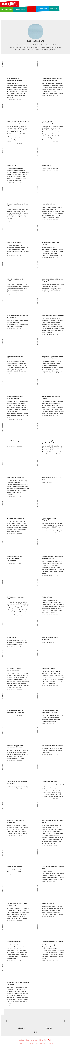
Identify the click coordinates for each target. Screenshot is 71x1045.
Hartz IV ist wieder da (48, 204)
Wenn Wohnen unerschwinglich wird (53, 315)
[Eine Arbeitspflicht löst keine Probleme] (53, 234)
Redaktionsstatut (34, 1043)
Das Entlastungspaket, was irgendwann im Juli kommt (50, 711)
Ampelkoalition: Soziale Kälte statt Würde (52, 821)
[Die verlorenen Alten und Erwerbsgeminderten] (17, 659)
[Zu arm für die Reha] (53, 894)
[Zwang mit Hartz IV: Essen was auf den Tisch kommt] (17, 894)
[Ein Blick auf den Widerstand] (17, 509)
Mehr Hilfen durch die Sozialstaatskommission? (14, 79)
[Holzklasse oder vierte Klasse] (17, 469)
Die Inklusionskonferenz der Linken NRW (17, 205)
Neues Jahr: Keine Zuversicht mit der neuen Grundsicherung (18, 122)
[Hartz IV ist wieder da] (53, 195)
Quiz (27, 1040)
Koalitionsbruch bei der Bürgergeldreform (49, 519)
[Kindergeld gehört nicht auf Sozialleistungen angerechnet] (17, 702)
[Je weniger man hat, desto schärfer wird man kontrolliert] (53, 548)
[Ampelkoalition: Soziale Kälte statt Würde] (53, 811)
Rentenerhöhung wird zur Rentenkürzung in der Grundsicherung (14, 558)
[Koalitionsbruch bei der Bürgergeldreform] (53, 509)
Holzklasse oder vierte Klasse (15, 477)
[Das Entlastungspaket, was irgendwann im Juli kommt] (53, 702)
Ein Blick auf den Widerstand (15, 518)
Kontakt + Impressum (23, 1043)
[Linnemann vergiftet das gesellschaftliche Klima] (53, 432)
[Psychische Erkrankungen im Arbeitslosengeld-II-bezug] (17, 736)
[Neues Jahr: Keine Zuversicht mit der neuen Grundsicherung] (17, 112)
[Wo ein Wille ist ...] (53, 156)
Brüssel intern (22, 1028)
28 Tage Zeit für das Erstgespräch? (52, 745)
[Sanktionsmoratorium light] (53, 773)
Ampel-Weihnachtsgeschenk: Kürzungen (15, 442)
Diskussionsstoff (37, 151)
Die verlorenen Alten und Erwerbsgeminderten (14, 669)
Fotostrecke (33, 1040)
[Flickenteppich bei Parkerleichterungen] (53, 112)
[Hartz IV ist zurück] (17, 156)
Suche (50, 1040)
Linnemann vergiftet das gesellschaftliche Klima (49, 442)
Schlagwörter (43, 1040)
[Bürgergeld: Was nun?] (53, 659)
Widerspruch (2, 64)
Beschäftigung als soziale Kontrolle (52, 941)
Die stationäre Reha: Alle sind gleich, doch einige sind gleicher (53, 357)
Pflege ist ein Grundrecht (14, 242)
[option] (22, 1021)
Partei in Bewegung (2, 428)
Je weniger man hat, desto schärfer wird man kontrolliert (52, 557)
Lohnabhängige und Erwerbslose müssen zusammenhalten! (52, 79)
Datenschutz (43, 1043)
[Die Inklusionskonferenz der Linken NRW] (17, 195)
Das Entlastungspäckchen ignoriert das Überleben (17, 782)
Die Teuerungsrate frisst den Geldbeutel (15, 598)
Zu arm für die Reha (48, 903)
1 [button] (34, 1032)
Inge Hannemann (12, 99)
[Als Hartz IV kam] (53, 588)
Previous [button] (6, 1021)
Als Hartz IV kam (47, 597)
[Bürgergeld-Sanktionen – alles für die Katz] (53, 388)
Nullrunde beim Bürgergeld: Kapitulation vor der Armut (15, 280)
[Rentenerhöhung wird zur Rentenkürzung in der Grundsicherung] (17, 548)
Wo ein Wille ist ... (47, 165)
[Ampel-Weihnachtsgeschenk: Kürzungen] (17, 432)
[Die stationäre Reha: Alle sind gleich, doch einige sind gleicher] (53, 347)
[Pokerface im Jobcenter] (17, 933)
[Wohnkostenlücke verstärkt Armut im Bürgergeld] (53, 270)
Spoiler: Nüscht (11, 637)
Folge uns (50, 1043)
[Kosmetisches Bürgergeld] (17, 858)
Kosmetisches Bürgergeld (14, 866)
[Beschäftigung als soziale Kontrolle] (53, 933)
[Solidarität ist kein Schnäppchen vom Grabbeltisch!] (17, 973)
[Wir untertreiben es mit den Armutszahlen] (53, 629)
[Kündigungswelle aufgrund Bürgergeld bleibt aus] (17, 388)
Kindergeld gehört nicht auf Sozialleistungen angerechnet (15, 711)
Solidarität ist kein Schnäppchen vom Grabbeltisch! (18, 983)
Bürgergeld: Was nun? (48, 668)
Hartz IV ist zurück (12, 165)
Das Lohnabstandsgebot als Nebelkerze (15, 357)
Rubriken (2, 1011)
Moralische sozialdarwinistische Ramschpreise (16, 821)
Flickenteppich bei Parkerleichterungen (48, 122)
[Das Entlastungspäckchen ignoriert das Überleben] (17, 773)
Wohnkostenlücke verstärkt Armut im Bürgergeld (53, 280)
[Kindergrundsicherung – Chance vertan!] (53, 469)
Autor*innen (21, 1040)
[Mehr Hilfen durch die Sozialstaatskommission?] (17, 70)
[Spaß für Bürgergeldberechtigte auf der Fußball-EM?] (17, 307)
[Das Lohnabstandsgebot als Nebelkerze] (17, 347)
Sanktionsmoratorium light (50, 782)
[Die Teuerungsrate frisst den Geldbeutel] (17, 588)
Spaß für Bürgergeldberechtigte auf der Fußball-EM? (17, 316)
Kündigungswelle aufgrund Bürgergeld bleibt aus (15, 397)
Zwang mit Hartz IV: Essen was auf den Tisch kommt (17, 904)
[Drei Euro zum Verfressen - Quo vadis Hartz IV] (53, 858)
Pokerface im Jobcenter (14, 941)
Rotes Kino (49, 1028)
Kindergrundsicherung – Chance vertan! (51, 478)
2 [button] (37, 1032)
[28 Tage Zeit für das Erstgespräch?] (53, 736)
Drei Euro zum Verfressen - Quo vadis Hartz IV (53, 867)
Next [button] (64, 1021)
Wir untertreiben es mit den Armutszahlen (50, 638)
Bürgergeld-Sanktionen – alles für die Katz (52, 397)
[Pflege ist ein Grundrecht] (17, 234)
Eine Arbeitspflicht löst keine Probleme (50, 243)
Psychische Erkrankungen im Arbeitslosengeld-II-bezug (15, 746)
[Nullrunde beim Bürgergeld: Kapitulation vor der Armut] (17, 270)
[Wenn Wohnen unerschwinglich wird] (53, 307)
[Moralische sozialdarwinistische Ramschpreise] (17, 811)
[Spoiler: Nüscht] (17, 629)
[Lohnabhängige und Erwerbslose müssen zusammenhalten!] (53, 70)
